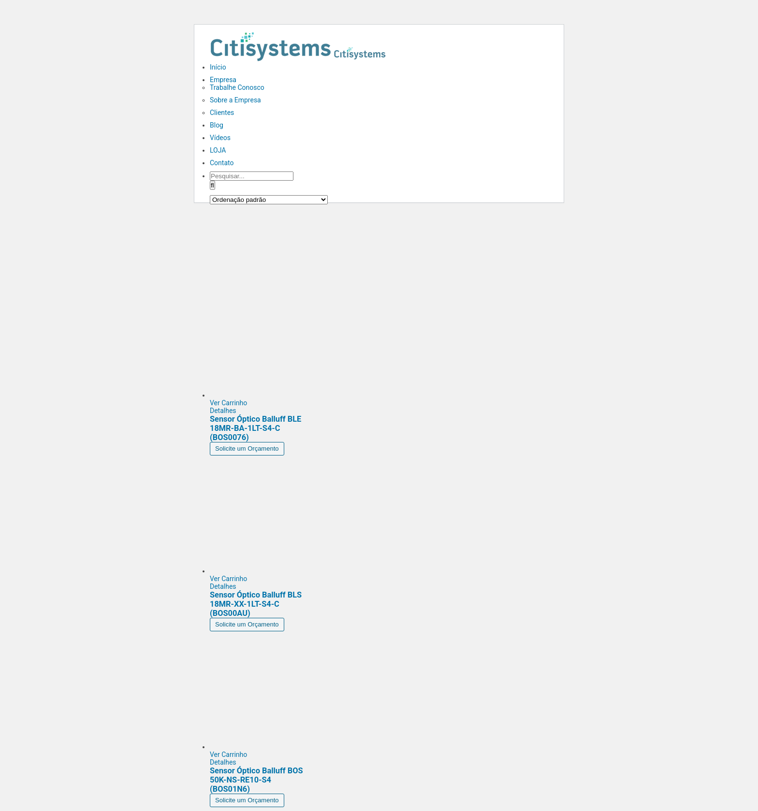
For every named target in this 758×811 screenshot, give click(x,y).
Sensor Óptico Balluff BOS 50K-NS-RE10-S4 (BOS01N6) (256, 780)
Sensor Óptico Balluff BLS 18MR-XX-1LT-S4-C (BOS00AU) (256, 604)
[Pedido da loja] (269, 199)
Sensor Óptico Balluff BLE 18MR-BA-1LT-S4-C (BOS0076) (255, 428)
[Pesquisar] (212, 185)
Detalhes (223, 410)
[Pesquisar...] (251, 176)
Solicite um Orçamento (247, 448)
